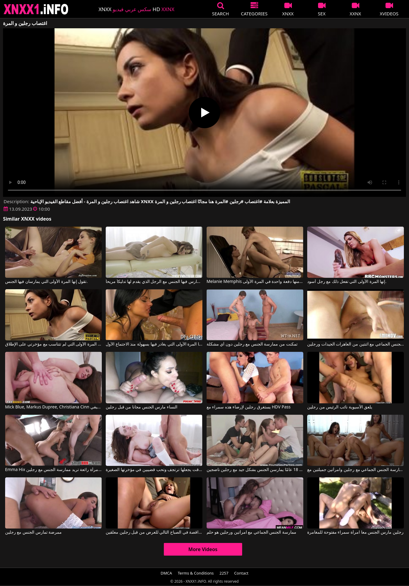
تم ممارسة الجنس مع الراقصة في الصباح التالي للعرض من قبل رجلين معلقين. (154, 532)
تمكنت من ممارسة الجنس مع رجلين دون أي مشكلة (252, 344)
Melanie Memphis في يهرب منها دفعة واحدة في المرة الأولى (255, 281)
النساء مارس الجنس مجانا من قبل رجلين (141, 407)
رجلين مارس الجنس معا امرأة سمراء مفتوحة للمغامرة (355, 532)
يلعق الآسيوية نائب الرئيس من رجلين (339, 407)
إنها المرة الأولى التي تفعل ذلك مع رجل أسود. (346, 281)
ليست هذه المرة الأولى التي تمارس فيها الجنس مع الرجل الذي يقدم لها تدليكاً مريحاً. (154, 281)
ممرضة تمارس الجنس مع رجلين (33, 532)
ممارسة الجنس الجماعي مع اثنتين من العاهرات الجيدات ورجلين (355, 344)
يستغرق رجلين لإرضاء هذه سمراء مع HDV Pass (249, 407)
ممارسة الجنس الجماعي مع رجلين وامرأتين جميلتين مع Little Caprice (355, 469)
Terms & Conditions (196, 573)
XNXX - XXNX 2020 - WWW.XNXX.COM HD (36, 9)
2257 (224, 573)
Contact (241, 573)
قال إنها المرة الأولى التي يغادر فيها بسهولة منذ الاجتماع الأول (154, 344)
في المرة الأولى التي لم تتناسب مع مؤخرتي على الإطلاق (53, 344)
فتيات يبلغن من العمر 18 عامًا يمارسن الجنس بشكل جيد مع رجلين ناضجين (255, 469)
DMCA (166, 573)
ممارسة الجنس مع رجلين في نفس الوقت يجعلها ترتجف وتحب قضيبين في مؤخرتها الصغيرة (154, 469)
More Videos (202, 549)
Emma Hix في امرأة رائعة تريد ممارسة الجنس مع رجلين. (53, 469)
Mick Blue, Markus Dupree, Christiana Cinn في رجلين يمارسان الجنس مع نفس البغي (53, 407)
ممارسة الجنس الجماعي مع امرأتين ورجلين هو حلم (251, 532)
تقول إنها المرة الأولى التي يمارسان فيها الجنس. (46, 281)
